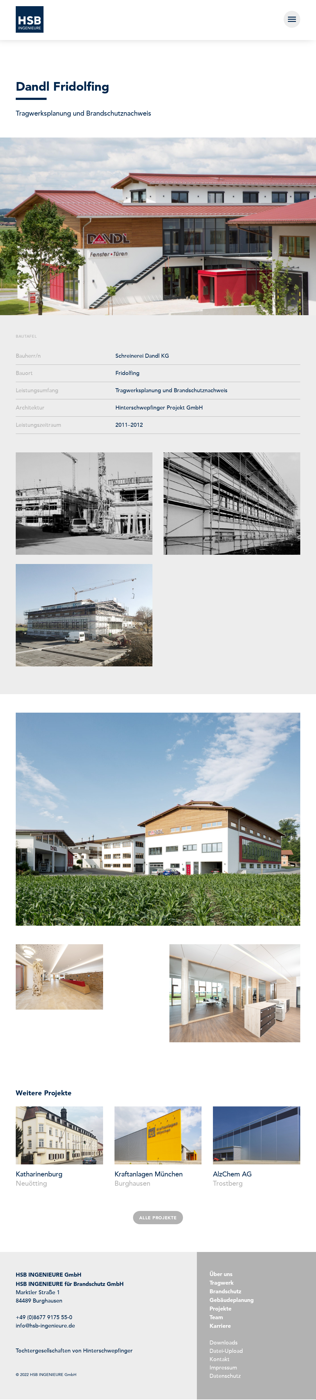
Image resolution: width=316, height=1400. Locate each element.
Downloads (224, 1343)
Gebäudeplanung (232, 1299)
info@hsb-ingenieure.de (45, 1326)
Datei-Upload (226, 1351)
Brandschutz (225, 1291)
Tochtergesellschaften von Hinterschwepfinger (74, 1351)
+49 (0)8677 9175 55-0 (44, 1318)
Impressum (223, 1368)
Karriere (220, 1325)
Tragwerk (222, 1282)
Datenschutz (225, 1376)
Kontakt (220, 1360)
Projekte (220, 1308)
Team (216, 1317)
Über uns (221, 1274)
